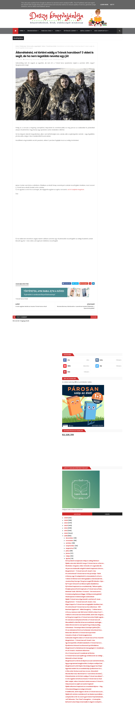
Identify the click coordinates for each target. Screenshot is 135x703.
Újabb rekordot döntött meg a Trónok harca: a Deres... (105, 255)
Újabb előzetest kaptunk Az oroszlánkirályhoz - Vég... (101, 438)
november (96, 230)
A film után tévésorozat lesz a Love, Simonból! (104, 415)
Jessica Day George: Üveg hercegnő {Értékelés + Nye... (105, 282)
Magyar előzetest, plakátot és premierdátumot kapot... (102, 508)
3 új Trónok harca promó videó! (103, 549)
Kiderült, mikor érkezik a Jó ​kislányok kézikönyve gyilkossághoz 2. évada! (108, 642)
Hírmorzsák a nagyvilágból (34, 46)
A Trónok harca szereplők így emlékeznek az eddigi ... (107, 391)
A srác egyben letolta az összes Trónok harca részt (106, 427)
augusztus (96, 237)
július (94, 240)
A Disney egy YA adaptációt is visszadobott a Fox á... (102, 274)
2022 (92, 217)
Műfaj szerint (85, 31)
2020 (92, 222)
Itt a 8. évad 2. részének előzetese (104, 386)
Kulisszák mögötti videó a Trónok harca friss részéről (106, 367)
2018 (92, 560)
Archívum (97, 203)
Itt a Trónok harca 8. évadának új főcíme (106, 388)
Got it (112, 4)
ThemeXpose (23, 700)
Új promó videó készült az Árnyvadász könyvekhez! (105, 474)
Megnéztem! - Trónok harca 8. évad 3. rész (107, 267)
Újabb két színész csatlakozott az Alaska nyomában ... (106, 449)
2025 (92, 209)
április (94, 248)
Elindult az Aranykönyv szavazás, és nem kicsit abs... (106, 493)
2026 (92, 207)
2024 (92, 212)
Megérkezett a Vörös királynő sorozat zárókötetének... (105, 398)
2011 (91, 578)
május (94, 245)
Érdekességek (32, 31)
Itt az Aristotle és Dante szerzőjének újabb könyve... (107, 520)
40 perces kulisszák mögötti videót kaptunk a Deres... (104, 263)
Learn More (104, 4)
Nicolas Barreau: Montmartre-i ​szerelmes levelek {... (107, 419)
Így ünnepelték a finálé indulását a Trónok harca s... (107, 374)
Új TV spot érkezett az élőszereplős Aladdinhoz (104, 286)
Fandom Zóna (46, 31)
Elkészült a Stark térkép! (100, 395)
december (96, 227)
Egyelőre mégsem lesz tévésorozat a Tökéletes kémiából (105, 469)
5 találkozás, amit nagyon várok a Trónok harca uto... (106, 445)
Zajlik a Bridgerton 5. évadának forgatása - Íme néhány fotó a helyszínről (107, 620)
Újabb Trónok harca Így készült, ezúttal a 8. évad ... (106, 310)
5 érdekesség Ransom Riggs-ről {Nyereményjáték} (103, 303)
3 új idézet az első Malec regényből (104, 500)
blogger (81, 316)
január (94, 557)
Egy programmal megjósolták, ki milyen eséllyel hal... (106, 402)
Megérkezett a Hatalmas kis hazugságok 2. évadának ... (106, 382)
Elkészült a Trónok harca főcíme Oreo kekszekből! (105, 512)
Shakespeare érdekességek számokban (106, 306)
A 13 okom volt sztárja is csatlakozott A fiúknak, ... (105, 533)
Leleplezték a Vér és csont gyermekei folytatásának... (105, 453)
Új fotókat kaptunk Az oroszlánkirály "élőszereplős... (105, 290)
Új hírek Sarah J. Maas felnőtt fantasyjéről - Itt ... (107, 504)
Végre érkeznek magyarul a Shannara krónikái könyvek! (105, 497)
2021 (92, 220)
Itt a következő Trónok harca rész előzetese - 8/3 (104, 320)
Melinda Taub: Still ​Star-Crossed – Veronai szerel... (107, 299)
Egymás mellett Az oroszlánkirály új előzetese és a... (104, 410)
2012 (92, 576)
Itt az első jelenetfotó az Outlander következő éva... (104, 358)
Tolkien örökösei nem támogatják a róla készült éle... (106, 278)
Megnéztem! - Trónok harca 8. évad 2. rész (107, 313)
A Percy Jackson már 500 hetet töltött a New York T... (106, 329)
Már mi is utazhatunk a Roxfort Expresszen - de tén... (107, 465)
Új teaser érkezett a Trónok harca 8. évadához (104, 516)
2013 (92, 573)
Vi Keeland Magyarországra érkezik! (105, 441)
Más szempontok (100, 31)
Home (17, 46)
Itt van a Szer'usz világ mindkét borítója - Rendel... (106, 524)
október (95, 232)
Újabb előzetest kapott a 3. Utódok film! (106, 477)
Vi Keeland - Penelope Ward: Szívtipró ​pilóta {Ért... (105, 354)
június (94, 243)
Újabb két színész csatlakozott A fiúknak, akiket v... (106, 484)
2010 (92, 581)
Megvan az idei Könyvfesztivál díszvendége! (106, 626)
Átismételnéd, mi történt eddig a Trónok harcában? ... (106, 423)
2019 (92, 225)
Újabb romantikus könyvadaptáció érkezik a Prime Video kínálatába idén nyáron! (109, 650)
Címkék (113, 203)
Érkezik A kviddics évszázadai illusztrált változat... (106, 537)
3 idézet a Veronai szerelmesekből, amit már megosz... (106, 333)
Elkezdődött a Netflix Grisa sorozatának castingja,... (106, 345)
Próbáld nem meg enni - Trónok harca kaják (105, 489)
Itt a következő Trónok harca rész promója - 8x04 (107, 270)
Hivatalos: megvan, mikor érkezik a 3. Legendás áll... (105, 259)
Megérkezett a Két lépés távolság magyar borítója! (107, 406)
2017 (92, 563)
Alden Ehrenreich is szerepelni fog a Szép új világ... (106, 349)
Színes (57, 31)
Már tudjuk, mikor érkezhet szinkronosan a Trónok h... (106, 431)
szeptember (96, 235)
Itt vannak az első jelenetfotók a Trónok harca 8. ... (106, 341)
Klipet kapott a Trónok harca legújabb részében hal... (105, 316)
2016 (92, 565)
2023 (92, 215)
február (95, 554)
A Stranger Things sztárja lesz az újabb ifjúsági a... (105, 545)
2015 (92, 568)
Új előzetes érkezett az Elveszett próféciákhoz (103, 378)
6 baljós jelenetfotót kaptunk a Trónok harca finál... (105, 295)
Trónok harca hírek (51, 46)
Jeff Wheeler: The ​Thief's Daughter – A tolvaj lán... (106, 457)
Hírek (21, 31)
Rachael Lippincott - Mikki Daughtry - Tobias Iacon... (105, 325)
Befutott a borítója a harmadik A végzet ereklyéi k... (106, 461)
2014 (92, 570)
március (95, 552)
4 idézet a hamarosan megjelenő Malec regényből (106, 480)
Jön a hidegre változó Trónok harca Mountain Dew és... (104, 541)
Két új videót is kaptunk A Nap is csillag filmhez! (105, 251)
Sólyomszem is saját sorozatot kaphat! (106, 435)
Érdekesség (23, 46)
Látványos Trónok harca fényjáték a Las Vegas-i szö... (106, 528)
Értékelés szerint (70, 31)
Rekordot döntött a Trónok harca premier (107, 361)
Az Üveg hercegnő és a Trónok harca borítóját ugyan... (105, 337)
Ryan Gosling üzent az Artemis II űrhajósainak (107, 634)
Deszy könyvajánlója (96, 661)
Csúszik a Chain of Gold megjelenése (105, 364)
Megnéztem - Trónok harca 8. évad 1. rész (106, 371)
